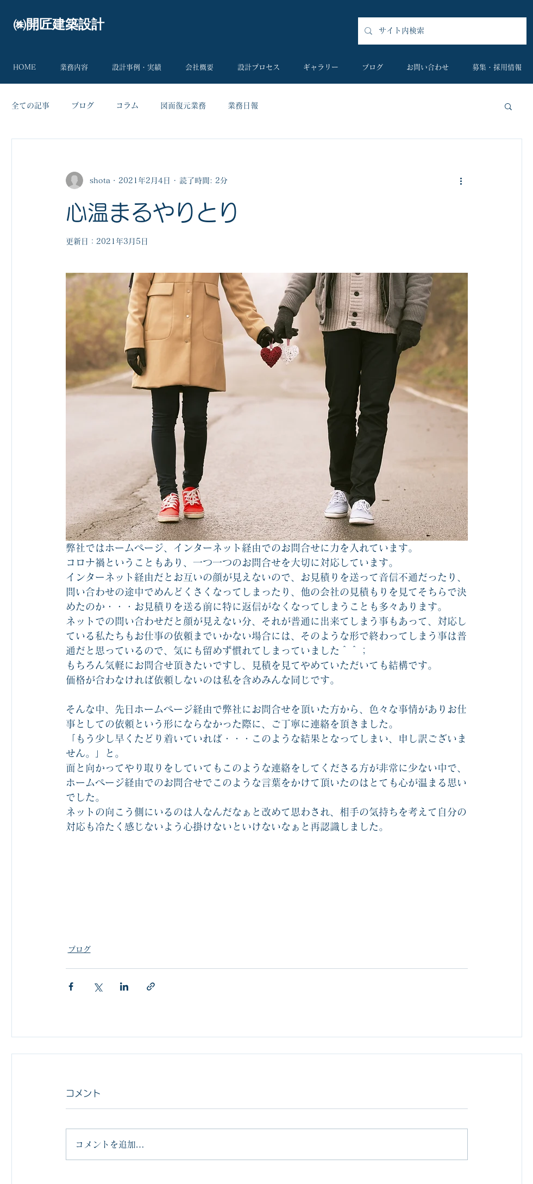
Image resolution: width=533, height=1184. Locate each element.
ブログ (82, 105)
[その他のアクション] (461, 180)
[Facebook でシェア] (71, 986)
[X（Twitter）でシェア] (97, 986)
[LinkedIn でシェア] (124, 986)
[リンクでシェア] (151, 986)
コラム (127, 105)
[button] (508, 106)
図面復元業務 (183, 105)
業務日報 (243, 105)
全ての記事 (30, 105)
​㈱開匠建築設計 (58, 24)
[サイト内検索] (441, 31)
